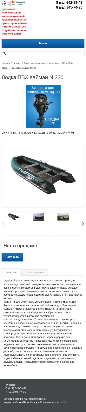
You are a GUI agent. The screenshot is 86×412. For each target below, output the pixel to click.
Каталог (17, 63)
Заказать (12, 257)
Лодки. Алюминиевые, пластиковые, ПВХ (44, 63)
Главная (6, 63)
